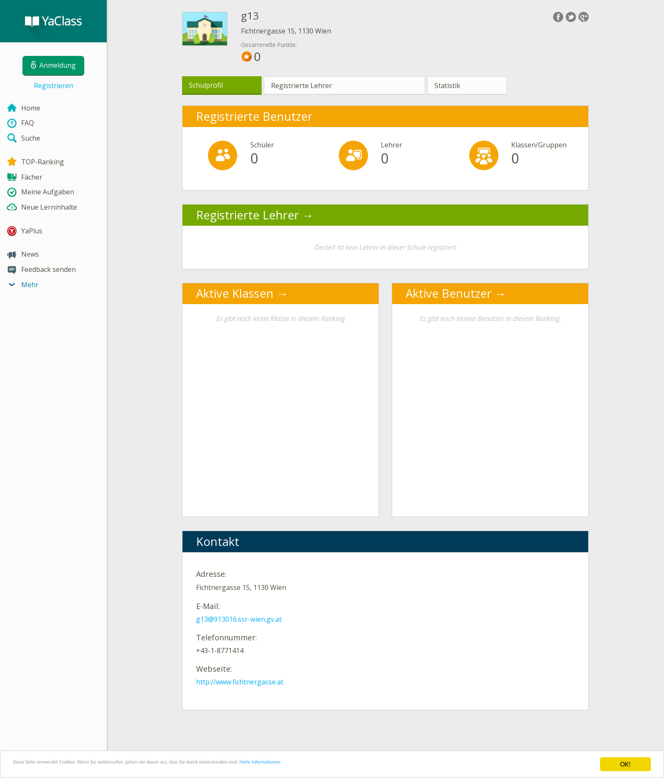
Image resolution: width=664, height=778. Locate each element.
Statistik (447, 85)
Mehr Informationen (371, 764)
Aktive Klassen (235, 293)
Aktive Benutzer (449, 293)
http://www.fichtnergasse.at (239, 682)
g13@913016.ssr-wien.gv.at (239, 619)
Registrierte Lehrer (301, 85)
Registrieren (53, 85)
